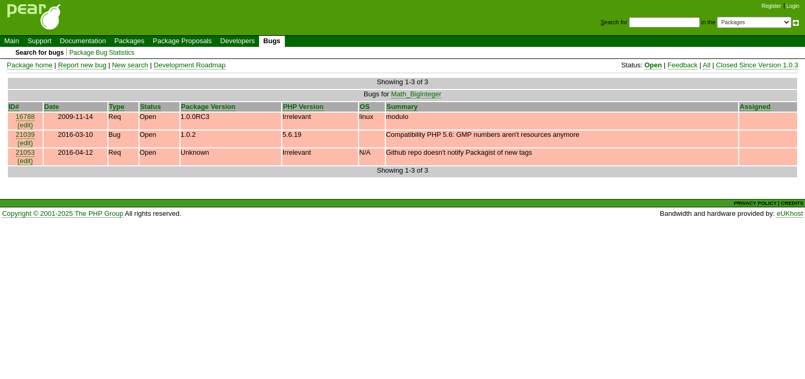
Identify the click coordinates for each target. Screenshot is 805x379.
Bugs (272, 41)
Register (771, 6)
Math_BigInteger (416, 94)
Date (51, 107)
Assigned (755, 107)
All (706, 65)
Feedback (683, 65)
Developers (237, 41)
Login (793, 6)
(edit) (25, 125)
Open (653, 65)
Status (150, 107)
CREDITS (792, 203)
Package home (30, 65)
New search (130, 65)
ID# (13, 107)
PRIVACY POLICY (755, 203)
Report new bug (82, 65)
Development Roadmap (190, 65)
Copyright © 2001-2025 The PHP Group (62, 213)
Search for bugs (39, 52)
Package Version (208, 107)
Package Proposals (182, 41)
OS (365, 107)
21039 (25, 134)
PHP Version (303, 107)
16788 (25, 117)
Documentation (83, 41)
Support (39, 41)
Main (11, 41)
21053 (25, 152)
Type (116, 107)
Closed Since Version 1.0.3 (757, 65)
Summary (402, 107)
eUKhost (790, 213)
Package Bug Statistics (102, 52)
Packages (129, 41)
